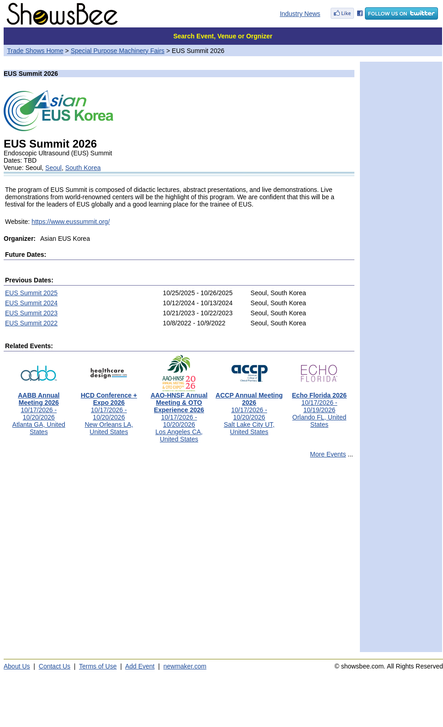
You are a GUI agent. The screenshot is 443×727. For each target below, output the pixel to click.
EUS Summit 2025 (31, 293)
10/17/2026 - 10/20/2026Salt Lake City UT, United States (249, 410)
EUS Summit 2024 (31, 303)
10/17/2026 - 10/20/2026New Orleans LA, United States (109, 410)
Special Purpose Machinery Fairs (117, 50)
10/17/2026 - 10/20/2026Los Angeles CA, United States (179, 414)
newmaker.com (184, 666)
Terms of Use (97, 666)
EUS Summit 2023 (31, 313)
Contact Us (54, 666)
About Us (17, 666)
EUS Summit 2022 (31, 323)
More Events (328, 454)
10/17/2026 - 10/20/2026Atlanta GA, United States (38, 410)
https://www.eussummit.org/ (71, 221)
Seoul (53, 167)
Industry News (300, 13)
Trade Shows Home (35, 50)
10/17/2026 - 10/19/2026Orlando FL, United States (319, 407)
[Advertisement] (85, 559)
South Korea (83, 167)
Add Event (140, 666)
